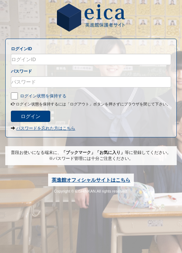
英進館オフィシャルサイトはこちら (91, 180)
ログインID (21, 48)
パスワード (21, 71)
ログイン (30, 116)
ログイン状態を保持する (38, 95)
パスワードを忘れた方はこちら (45, 128)
